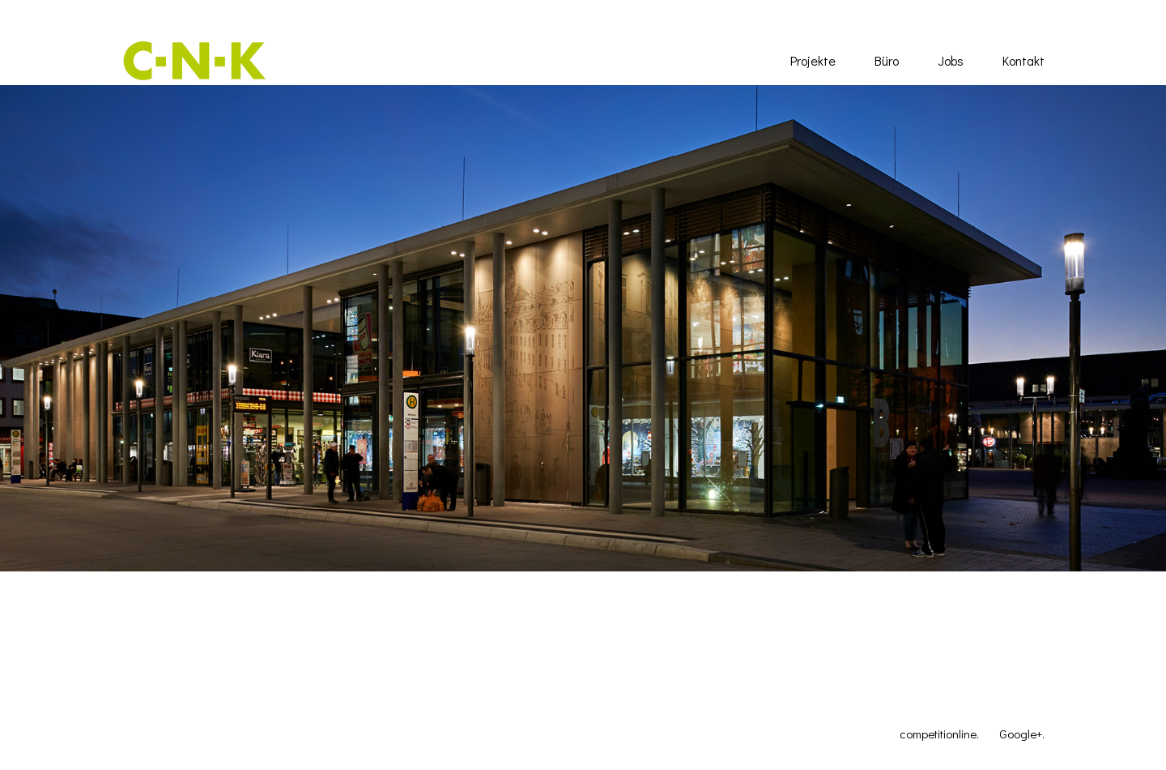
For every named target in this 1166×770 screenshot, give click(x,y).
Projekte (813, 60)
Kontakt (1023, 60)
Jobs (951, 60)
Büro (886, 60)
